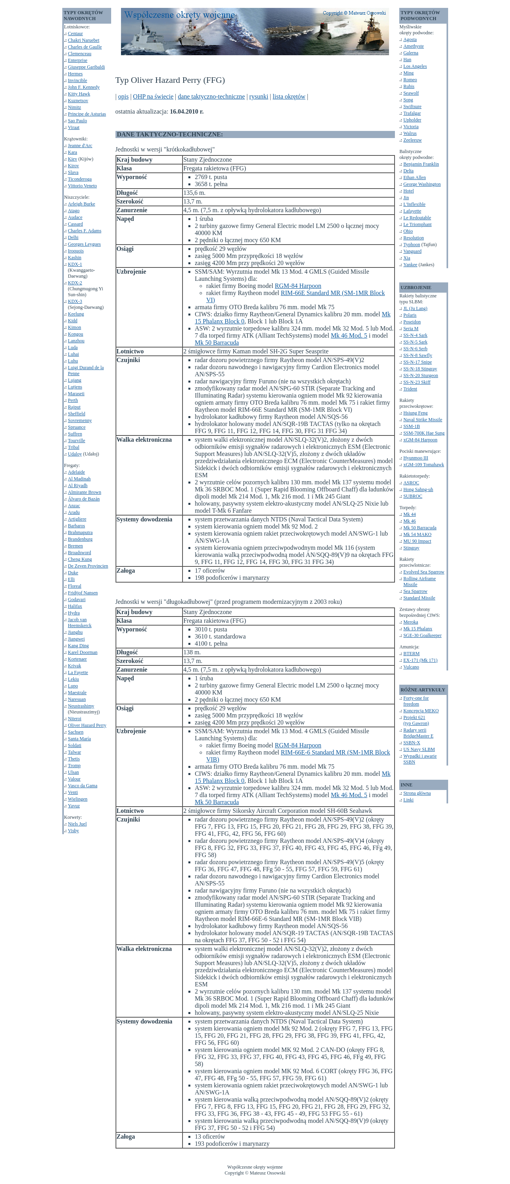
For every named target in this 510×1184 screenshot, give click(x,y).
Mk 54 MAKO (417, 534)
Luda (73, 347)
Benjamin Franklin (421, 164)
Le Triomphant (417, 224)
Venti (73, 792)
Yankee (410, 264)
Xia (406, 258)
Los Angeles (415, 66)
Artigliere (77, 519)
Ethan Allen (414, 177)
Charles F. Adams (84, 230)
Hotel (408, 191)
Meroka (410, 622)
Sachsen (75, 732)
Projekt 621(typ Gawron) (416, 720)
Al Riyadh (77, 485)
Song (408, 100)
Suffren (75, 434)
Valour (74, 779)
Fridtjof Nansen (83, 593)
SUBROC (412, 496)
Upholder (412, 120)
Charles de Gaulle (85, 47)
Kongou (75, 334)
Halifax (75, 606)
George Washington (422, 184)
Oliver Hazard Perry (87, 725)
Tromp (74, 765)
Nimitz (74, 107)
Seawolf (411, 93)
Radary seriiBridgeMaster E (418, 733)
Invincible (77, 80)
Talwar (74, 752)
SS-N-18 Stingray (420, 369)
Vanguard (412, 251)
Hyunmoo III (415, 458)
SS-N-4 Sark (415, 335)
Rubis (408, 86)
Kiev (72, 159)
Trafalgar (412, 113)
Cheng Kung (80, 559)
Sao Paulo (77, 120)
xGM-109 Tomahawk (423, 464)
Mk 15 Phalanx (417, 628)
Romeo (410, 79)
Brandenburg (80, 539)
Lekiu (73, 679)
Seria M (410, 328)
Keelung (76, 314)
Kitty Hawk (79, 94)
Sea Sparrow (415, 591)
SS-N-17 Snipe (417, 362)
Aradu (74, 512)
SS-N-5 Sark (415, 342)
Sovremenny (80, 420)
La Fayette (78, 672)
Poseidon (412, 322)
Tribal (73, 447)
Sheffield (76, 413)
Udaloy (75, 454)
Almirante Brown (84, 492)
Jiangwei (76, 639)
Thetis (74, 759)
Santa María (79, 738)
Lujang (74, 380)
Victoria (411, 126)
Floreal (74, 586)
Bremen (75, 546)
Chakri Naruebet (83, 40)
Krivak (74, 666)
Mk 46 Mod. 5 (349, 335)
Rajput (74, 407)
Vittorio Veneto (82, 186)
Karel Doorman (82, 652)
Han (407, 59)
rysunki (258, 96)
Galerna (410, 53)
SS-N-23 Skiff (416, 382)
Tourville (76, 440)
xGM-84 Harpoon (420, 440)
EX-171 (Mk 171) (420, 660)
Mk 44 (409, 514)
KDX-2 (75, 283)
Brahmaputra (80, 532)
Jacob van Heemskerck (79, 622)
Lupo (73, 686)
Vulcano (411, 667)
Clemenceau (79, 53)
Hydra (74, 613)
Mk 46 (409, 521)
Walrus (410, 133)
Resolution (413, 238)
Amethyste (413, 46)
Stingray (411, 548)
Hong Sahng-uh (418, 489)
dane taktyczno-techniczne (211, 96)
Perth (73, 400)
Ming (408, 73)
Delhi (73, 237)
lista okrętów (289, 96)
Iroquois (76, 251)
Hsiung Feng (415, 413)
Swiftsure (412, 106)
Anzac (74, 505)
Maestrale (77, 692)
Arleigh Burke (81, 204)
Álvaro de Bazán (84, 499)
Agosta (410, 39)
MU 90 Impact (417, 541)
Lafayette (412, 211)
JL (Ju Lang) (415, 308)
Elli (71, 579)
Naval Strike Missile (422, 419)
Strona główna (417, 793)
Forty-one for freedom (415, 701)
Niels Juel (77, 824)
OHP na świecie (153, 96)
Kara (72, 152)
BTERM (411, 653)
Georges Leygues (84, 244)
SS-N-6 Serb (415, 348)
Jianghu (75, 632)
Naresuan (77, 699)
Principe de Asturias (87, 114)
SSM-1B (411, 426)
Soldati (74, 745)
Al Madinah (79, 479)
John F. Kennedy (84, 87)
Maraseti (76, 393)
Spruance (77, 427)
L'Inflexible (414, 204)
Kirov (73, 165)
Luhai (73, 354)
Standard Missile (419, 598)
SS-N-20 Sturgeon (420, 375)
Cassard (75, 224)
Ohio (408, 231)
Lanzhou (76, 341)
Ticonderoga (79, 179)
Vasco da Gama (82, 785)
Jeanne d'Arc (80, 145)
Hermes (75, 74)
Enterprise (77, 60)
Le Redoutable (417, 217)
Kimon (74, 327)
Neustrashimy (81, 706)
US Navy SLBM (419, 749)
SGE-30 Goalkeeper (422, 635)
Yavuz (74, 806)
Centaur (75, 33)
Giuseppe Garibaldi (86, 67)
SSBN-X (411, 742)
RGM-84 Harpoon (298, 285)
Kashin (74, 257)
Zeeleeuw (412, 140)
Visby (73, 830)
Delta (408, 171)
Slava (73, 172)
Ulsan (73, 772)
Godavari (77, 599)
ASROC (411, 483)
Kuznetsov (78, 100)
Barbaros (76, 526)
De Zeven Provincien (88, 566)
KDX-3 (75, 301)
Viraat (73, 127)
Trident (410, 389)
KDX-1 (75, 264)
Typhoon (411, 244)
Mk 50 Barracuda (217, 342)
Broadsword (79, 552)
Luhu (73, 361)
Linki (408, 800)
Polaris (409, 315)
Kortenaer (77, 659)
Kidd (72, 320)
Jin (406, 197)
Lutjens (75, 387)
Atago (73, 210)
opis (123, 96)
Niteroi (74, 718)
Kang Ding (78, 645)
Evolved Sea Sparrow (423, 572)
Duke (73, 572)
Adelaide (76, 472)
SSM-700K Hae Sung (424, 433)
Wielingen (77, 799)
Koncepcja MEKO (421, 710)
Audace (75, 217)
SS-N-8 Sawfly (417, 355)
